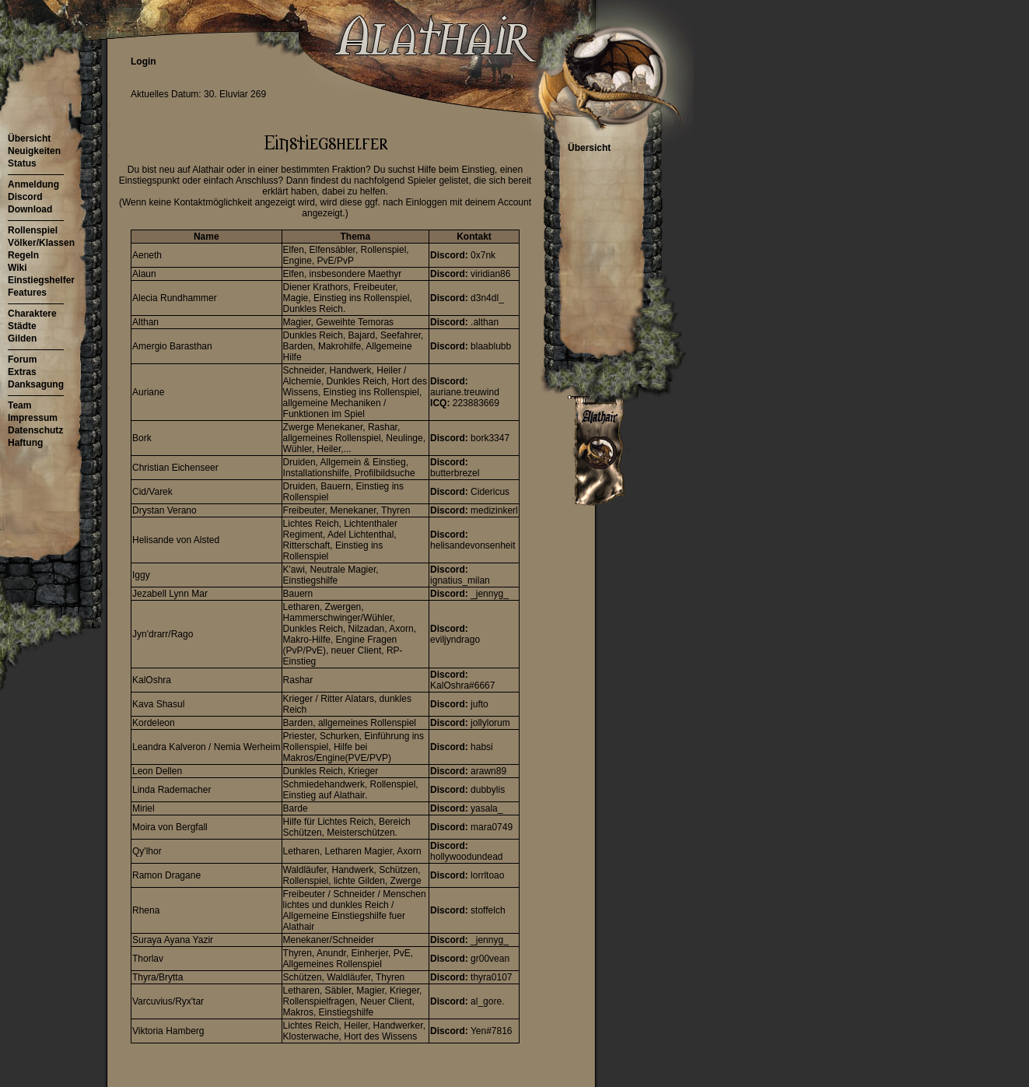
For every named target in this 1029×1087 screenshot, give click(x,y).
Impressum (33, 417)
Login (143, 61)
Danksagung (36, 384)
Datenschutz (35, 430)
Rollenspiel (33, 230)
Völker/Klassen (41, 242)
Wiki (17, 267)
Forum (22, 359)
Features (27, 292)
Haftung (25, 442)
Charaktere (32, 313)
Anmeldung (33, 184)
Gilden (22, 338)
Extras (22, 371)
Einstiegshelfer (41, 280)
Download (30, 209)
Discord (25, 196)
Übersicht (29, 138)
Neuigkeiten (34, 151)
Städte (22, 326)
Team (19, 405)
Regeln (23, 255)
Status (22, 163)
